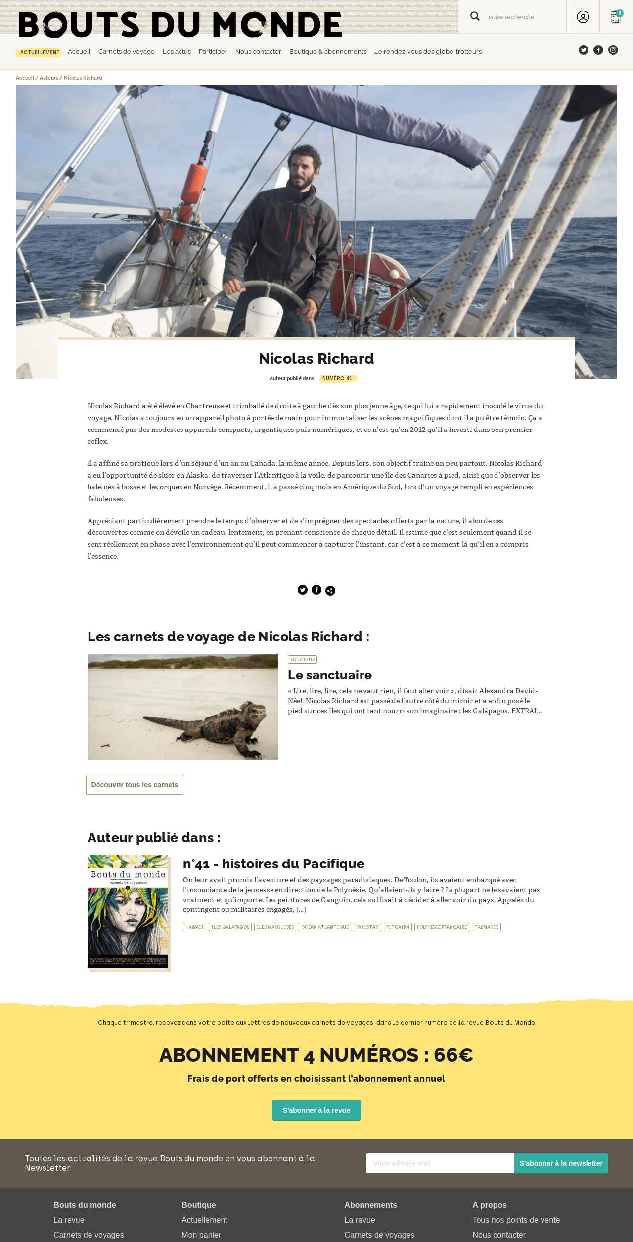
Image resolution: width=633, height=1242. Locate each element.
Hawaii (194, 927)
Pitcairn (397, 927)
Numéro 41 (337, 378)
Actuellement (40, 52)
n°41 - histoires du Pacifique (274, 863)
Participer (213, 51)
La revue (68, 1219)
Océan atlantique (325, 927)
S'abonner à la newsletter (561, 1163)
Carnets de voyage (126, 51)
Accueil (79, 51)
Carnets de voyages (88, 1234)
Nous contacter (258, 51)
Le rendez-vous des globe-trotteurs (428, 51)
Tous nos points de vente (516, 1219)
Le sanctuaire (333, 674)
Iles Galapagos (230, 927)
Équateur (302, 659)
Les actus (177, 51)
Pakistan (367, 927)
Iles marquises (275, 927)
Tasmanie (486, 927)
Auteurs (49, 78)
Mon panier (201, 1234)
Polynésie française (442, 927)
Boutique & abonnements (327, 51)
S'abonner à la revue (316, 1110)
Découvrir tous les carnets (136, 785)
